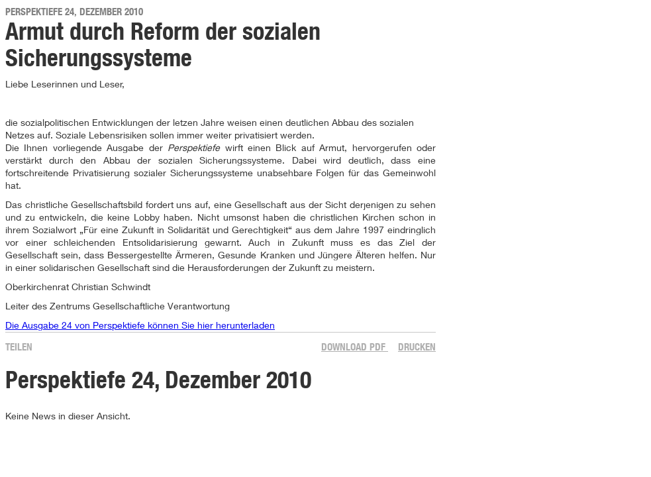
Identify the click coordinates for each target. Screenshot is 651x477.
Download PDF (354, 347)
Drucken (417, 347)
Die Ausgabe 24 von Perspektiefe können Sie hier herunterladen (140, 325)
